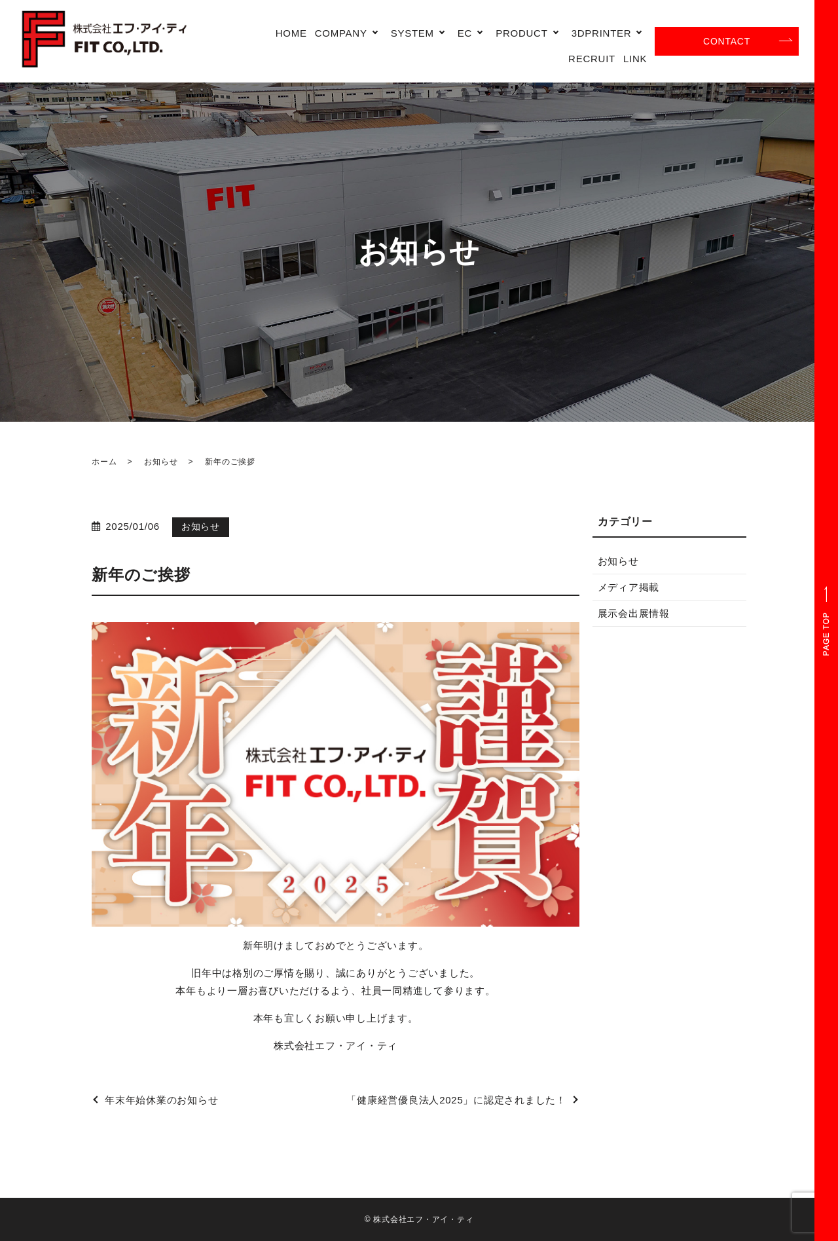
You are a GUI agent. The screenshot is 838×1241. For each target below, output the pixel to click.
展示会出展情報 (634, 613)
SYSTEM (412, 33)
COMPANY (341, 33)
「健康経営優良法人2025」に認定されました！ (456, 1099)
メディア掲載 (629, 587)
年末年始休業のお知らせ (161, 1099)
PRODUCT (521, 33)
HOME (291, 33)
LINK (635, 58)
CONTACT (726, 41)
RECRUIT (591, 58)
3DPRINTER (602, 33)
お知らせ (160, 461)
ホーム (104, 461)
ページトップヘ (826, 620)
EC (465, 33)
